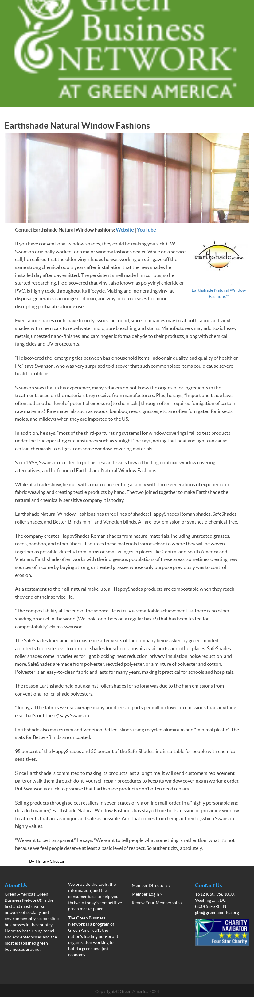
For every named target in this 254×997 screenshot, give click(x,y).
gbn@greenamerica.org (217, 912)
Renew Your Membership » (157, 902)
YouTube (146, 230)
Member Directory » (151, 885)
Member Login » (147, 894)
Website (125, 230)
